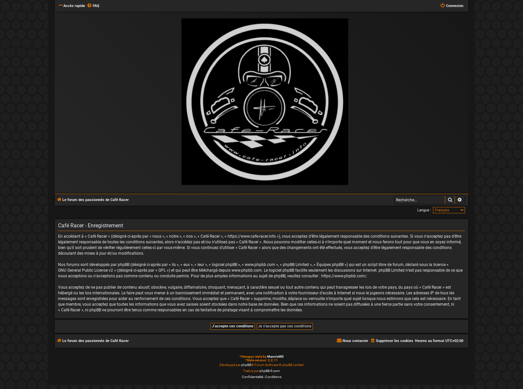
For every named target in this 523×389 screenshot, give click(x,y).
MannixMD (275, 356)
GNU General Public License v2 (85, 270)
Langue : (424, 210)
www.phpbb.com (246, 270)
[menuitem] (93, 6)
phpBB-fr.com (269, 371)
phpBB (246, 365)
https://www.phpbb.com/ (344, 276)
